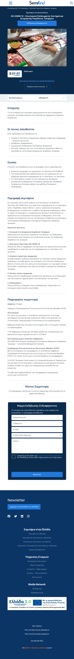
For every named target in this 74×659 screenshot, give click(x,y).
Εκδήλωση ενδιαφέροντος (37, 23)
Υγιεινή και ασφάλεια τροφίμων (46, 8)
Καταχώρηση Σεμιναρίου (37, 561)
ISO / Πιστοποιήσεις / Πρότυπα (25, 8)
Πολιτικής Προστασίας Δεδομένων (50, 456)
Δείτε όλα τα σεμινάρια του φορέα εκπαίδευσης (37, 81)
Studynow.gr (37, 589)
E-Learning (11, 8)
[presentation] (37, 465)
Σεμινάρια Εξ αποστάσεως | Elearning (37, 538)
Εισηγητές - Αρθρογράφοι (37, 569)
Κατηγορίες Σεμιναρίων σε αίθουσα (37, 542)
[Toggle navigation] (11, 3)
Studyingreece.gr (37, 593)
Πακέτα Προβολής (37, 565)
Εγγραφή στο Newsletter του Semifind (24, 507)
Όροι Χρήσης (37, 626)
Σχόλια (37, 445)
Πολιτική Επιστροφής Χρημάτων (37, 634)
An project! (37, 648)
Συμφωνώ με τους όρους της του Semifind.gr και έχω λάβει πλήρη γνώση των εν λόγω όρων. (39, 456)
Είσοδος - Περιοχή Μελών (37, 573)
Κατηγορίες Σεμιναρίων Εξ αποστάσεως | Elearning (37, 546)
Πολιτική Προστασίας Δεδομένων (37, 630)
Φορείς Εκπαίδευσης (37, 550)
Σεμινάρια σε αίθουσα (37, 534)
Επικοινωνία (37, 577)
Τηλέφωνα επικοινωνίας (37, 87)
